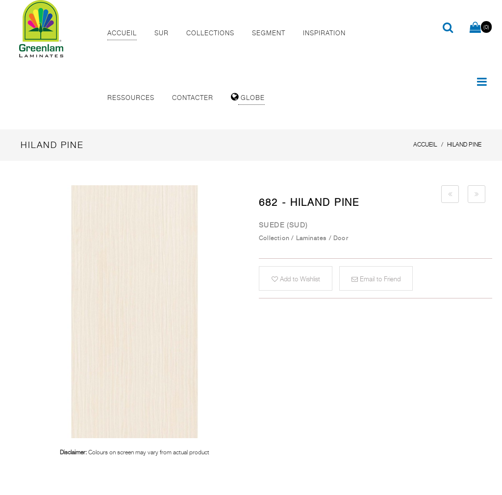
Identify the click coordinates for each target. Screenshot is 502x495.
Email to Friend (376, 279)
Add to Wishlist (296, 279)
